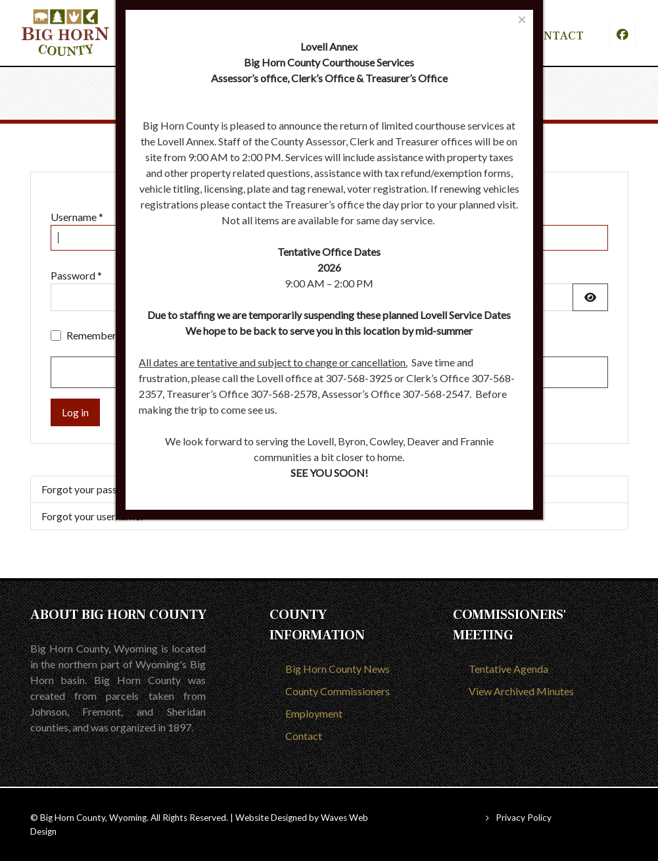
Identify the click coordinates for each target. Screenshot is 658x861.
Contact (303, 735)
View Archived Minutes (521, 691)
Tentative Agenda (508, 668)
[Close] (521, 19)
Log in (75, 412)
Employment (313, 713)
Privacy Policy (524, 817)
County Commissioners (337, 691)
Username (77, 216)
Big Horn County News (337, 668)
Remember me (99, 335)
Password (76, 275)
